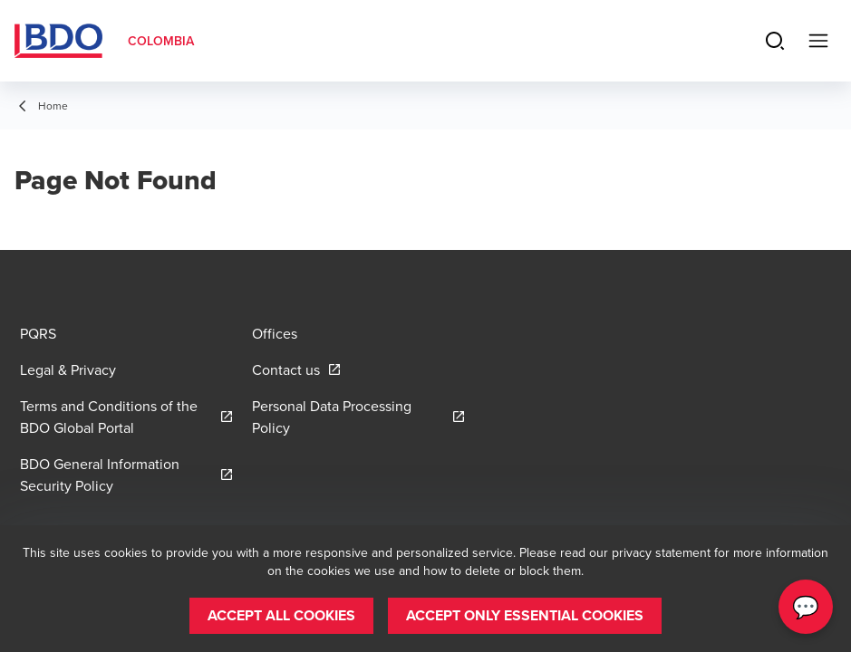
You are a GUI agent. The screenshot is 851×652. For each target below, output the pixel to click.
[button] (281, 616)
